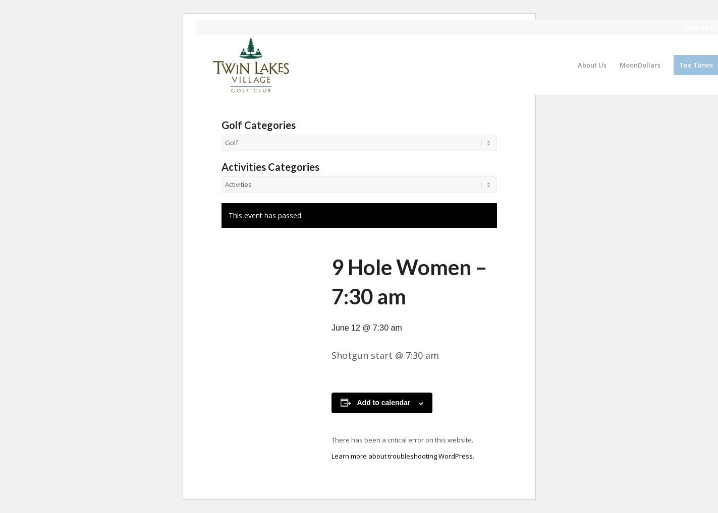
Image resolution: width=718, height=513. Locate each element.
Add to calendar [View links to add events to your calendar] (384, 403)
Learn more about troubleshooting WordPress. (403, 456)
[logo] (251, 65)
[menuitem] (592, 65)
